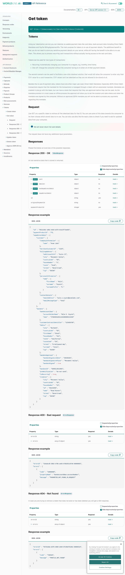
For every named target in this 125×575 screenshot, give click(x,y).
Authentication (8, 59)
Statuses (6, 50)
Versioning (6, 29)
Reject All (105, 563)
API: (86, 10)
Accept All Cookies (105, 558)
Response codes (8, 24)
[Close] (121, 545)
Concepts (6, 20)
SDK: (113, 10)
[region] (105, 558)
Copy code (114, 221)
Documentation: (70, 10)
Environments (7, 33)
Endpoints (6, 37)
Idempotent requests (10, 54)
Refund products (8, 46)
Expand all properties (110, 166)
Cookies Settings (105, 568)
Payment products (9, 42)
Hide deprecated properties (112, 169)
